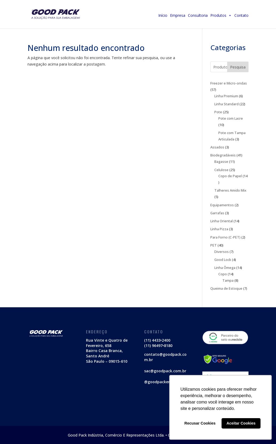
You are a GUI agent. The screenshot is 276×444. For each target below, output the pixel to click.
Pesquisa (238, 67)
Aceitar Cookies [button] (240, 423)
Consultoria (198, 15)
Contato (241, 15)
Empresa (177, 15)
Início (162, 15)
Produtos (221, 15)
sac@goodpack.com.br (165, 370)
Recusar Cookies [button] (200, 423)
